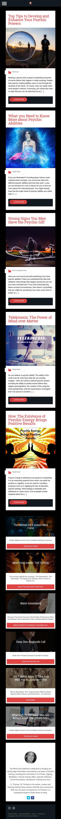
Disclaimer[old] (24, 814)
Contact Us (41, 814)
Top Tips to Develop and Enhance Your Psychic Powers (28, 20)
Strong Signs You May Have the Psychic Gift (27, 220)
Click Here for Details (30, 546)
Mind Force (15, 72)
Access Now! (30, 700)
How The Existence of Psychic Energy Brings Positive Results (27, 420)
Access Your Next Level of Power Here (30, 587)
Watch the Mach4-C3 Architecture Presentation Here (31, 625)
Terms (34, 814)
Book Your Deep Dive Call (30, 661)
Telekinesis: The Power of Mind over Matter (30, 319)
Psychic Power (16, 171)
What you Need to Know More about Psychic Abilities (29, 119)
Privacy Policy (12, 814)
